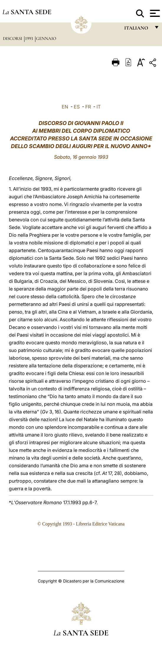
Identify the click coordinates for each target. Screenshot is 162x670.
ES (77, 107)
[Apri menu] (154, 13)
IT (98, 107)
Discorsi (13, 38)
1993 (29, 38)
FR (88, 107)
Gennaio (46, 38)
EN (65, 107)
